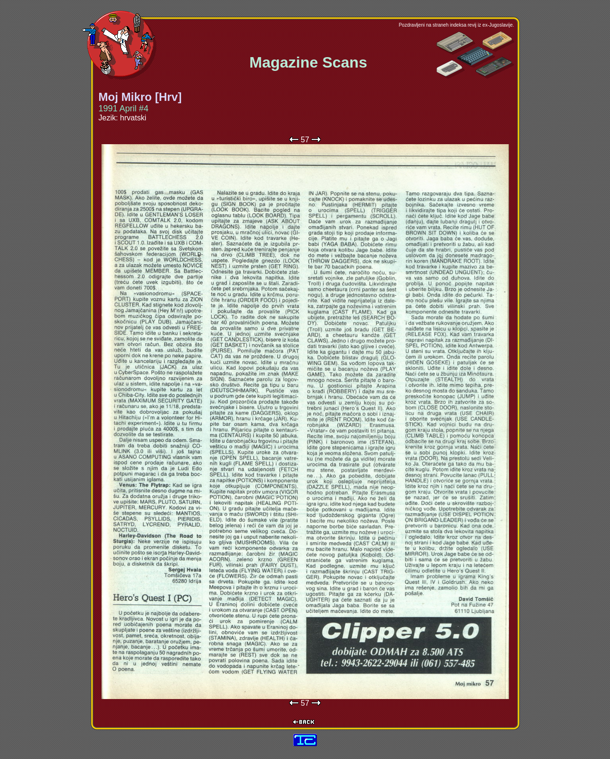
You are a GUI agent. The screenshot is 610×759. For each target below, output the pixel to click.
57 (305, 140)
